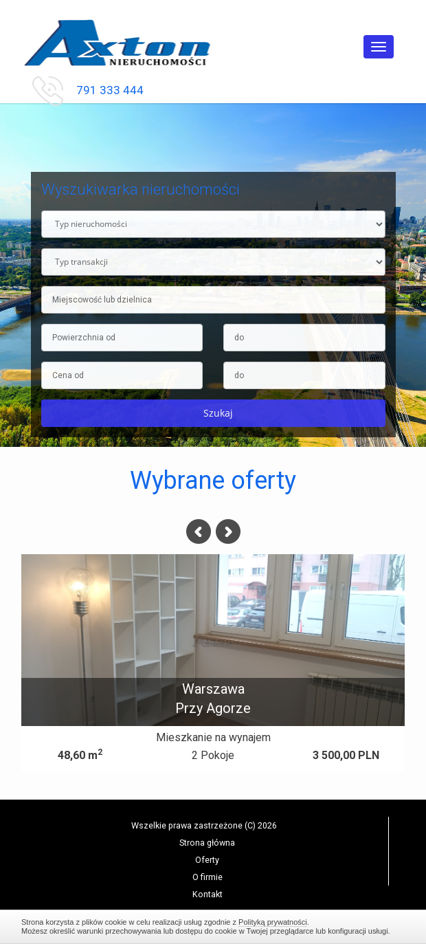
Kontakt (207, 894)
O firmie (207, 877)
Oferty (207, 860)
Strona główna (207, 842)
